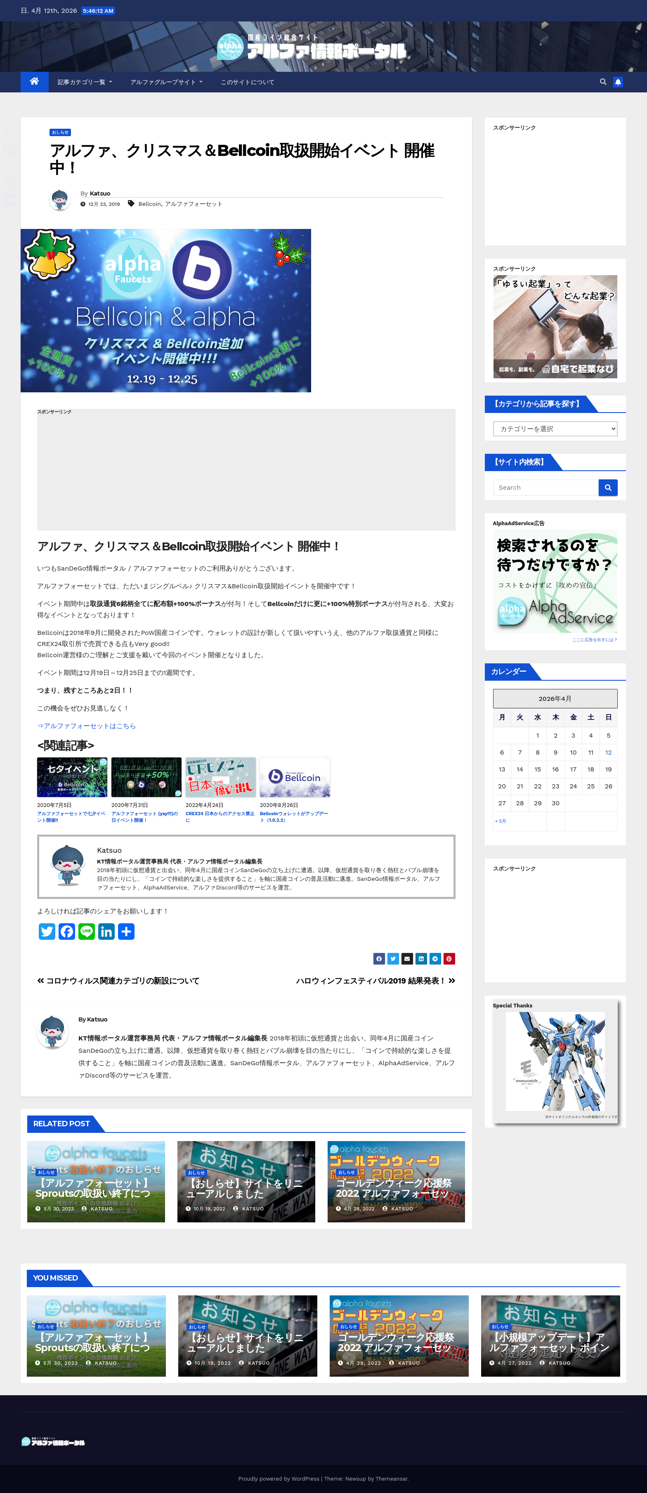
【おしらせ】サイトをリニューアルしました (244, 1188)
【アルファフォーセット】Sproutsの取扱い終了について (93, 1193)
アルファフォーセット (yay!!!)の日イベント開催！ (144, 817)
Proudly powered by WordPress (279, 1479)
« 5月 (501, 821)
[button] (603, 82)
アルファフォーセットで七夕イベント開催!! (71, 817)
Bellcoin (149, 203)
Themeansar (391, 1479)
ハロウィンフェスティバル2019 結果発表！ (376, 981)
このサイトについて (248, 82)
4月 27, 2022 (515, 1363)
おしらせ (60, 132)
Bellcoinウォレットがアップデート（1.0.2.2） (294, 817)
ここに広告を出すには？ (595, 639)
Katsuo (100, 193)
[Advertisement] (246, 473)
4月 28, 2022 (363, 1363)
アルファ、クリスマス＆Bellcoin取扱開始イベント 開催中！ (242, 159)
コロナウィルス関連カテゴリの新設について (118, 981)
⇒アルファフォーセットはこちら (86, 726)
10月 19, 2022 (213, 1363)
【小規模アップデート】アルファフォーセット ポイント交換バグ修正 (549, 1347)
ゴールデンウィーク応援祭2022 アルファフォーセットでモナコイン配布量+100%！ (394, 1198)
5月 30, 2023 (60, 1363)
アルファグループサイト (166, 82)
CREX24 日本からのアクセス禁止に (220, 817)
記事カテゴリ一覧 (85, 82)
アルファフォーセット (194, 203)
